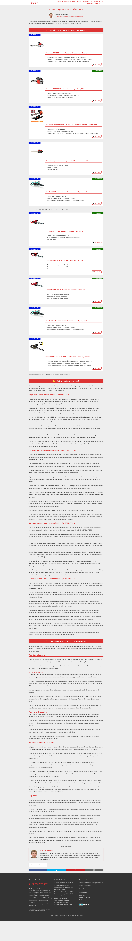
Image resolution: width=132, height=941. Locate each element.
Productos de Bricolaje (76, 16)
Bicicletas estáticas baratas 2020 (63, 891)
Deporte (85, 1)
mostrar (44, 865)
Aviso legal (82, 895)
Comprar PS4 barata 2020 (61, 885)
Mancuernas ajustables (60, 889)
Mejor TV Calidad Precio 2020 (62, 896)
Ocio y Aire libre (94, 1)
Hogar (73, 1)
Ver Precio (97, 64)
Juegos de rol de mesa (60, 898)
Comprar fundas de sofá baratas (63, 904)
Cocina (79, 1)
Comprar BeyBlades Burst (61, 902)
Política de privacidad (85, 899)
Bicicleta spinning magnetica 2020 (63, 887)
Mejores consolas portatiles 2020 (63, 894)
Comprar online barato (62, 16)
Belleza (59, 1)
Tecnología (67, 1)
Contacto (81, 889)
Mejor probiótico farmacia (61, 900)
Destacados (90, 3)
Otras (96, 3)
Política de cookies (84, 897)
